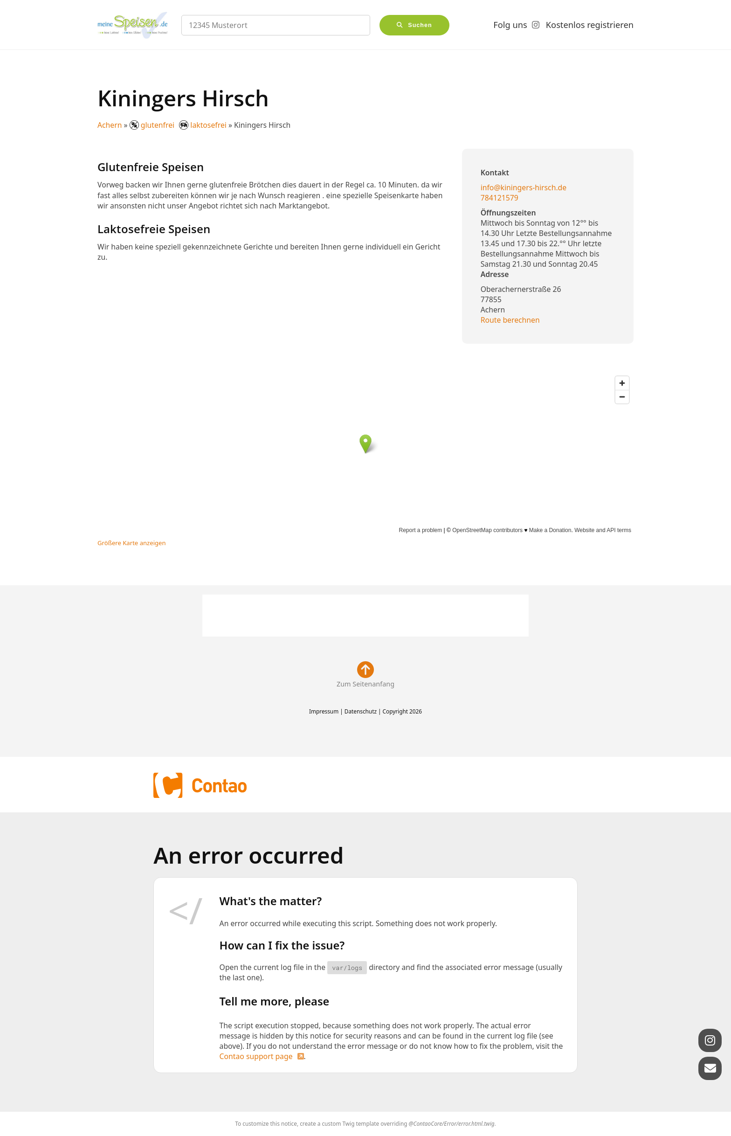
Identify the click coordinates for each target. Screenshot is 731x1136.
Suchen (420, 25)
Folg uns (510, 24)
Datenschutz (361, 711)
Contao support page (256, 1056)
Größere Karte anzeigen (131, 543)
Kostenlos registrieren (590, 24)
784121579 (499, 198)
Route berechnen (510, 320)
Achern (109, 125)
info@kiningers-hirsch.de (524, 187)
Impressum (323, 711)
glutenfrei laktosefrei (179, 125)
